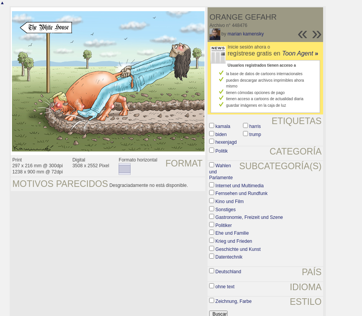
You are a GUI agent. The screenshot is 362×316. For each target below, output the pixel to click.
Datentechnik (228, 257)
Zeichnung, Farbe (233, 301)
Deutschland (228, 271)
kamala (222, 126)
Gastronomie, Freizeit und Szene (249, 217)
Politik (221, 151)
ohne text (224, 286)
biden (220, 134)
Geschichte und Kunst (237, 249)
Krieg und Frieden (233, 241)
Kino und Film (229, 201)
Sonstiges (225, 209)
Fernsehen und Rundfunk (241, 193)
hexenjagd (225, 142)
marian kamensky (246, 34)
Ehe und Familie (232, 233)
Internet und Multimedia (239, 185)
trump (255, 134)
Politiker (223, 225)
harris (255, 126)
